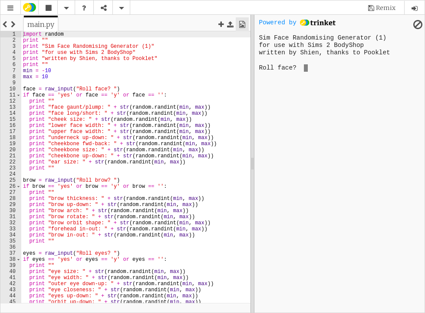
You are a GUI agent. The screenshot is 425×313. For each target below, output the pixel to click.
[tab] (40, 24)
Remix (385, 8)
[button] (10, 8)
